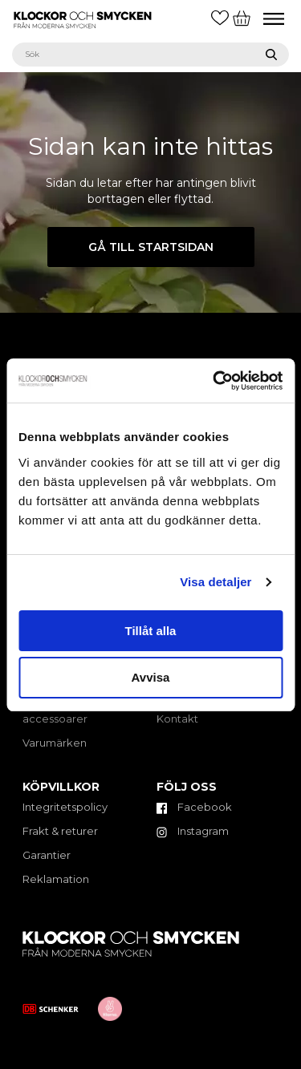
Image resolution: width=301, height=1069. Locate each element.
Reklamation (55, 879)
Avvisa (151, 677)
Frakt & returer (60, 830)
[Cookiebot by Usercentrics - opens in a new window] (214, 381)
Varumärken (54, 742)
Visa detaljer (215, 582)
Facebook (194, 806)
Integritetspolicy (65, 806)
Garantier (46, 854)
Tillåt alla (151, 631)
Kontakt (177, 718)
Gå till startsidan (151, 247)
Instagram (193, 830)
